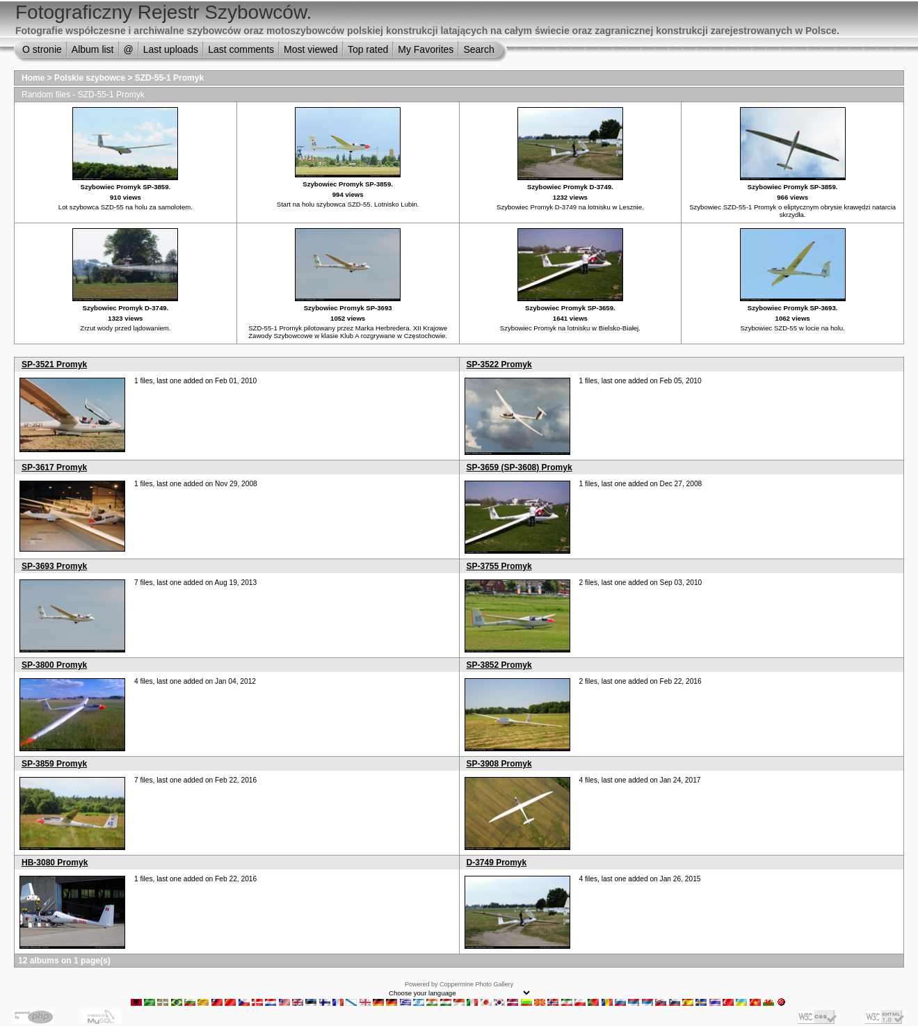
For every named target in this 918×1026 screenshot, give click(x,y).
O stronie (42, 49)
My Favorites (425, 49)
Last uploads (170, 49)
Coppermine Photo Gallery (476, 984)
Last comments (241, 49)
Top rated (368, 49)
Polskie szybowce (89, 78)
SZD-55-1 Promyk (169, 78)
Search (478, 49)
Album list (93, 49)
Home (33, 78)
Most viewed (311, 49)
